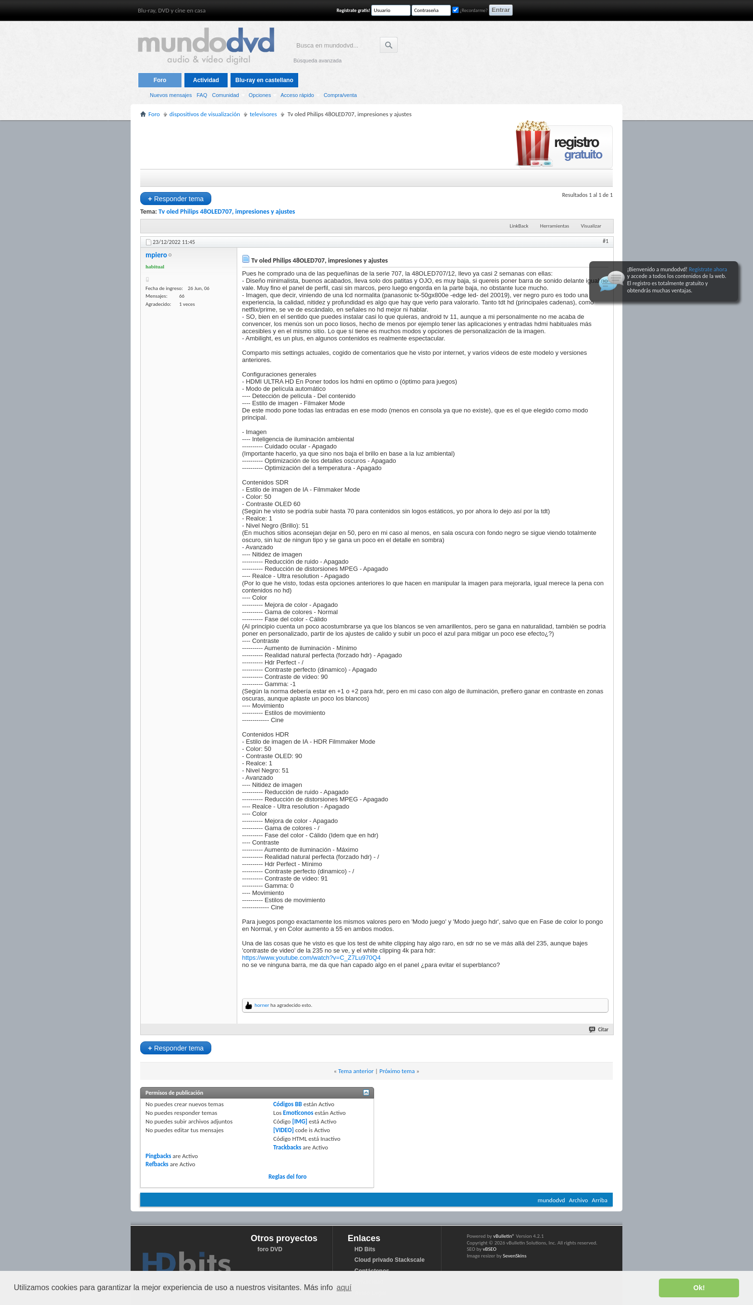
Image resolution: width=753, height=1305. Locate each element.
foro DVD (269, 1249)
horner (262, 1005)
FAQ (201, 95)
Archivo (578, 1200)
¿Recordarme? (470, 10)
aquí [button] (344, 1287)
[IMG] (299, 1121)
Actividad (206, 80)
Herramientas (555, 226)
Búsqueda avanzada (317, 60)
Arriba (599, 1200)
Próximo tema (397, 1071)
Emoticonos (298, 1112)
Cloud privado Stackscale (389, 1260)
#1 (605, 241)
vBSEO (490, 1249)
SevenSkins (514, 1256)
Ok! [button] (699, 1288)
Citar (599, 1030)
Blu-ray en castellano (264, 80)
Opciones (260, 95)
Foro (160, 80)
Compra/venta (340, 95)
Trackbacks (287, 1147)
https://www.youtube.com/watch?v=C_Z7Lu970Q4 (311, 957)
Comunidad (225, 95)
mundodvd (551, 1200)
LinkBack (519, 226)
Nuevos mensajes (171, 95)
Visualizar (591, 226)
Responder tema (176, 198)
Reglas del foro (287, 1176)
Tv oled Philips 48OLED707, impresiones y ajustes (226, 211)
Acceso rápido (297, 95)
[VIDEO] (283, 1130)
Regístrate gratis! (353, 10)
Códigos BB (287, 1104)
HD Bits (364, 1249)
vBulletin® (504, 1236)
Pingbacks (158, 1156)
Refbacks (157, 1164)
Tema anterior (356, 1071)
